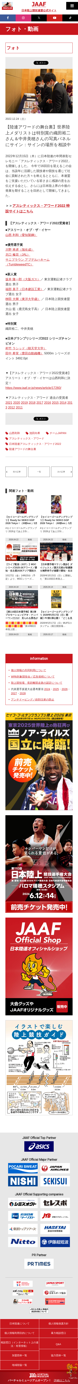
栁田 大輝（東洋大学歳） (22, 299)
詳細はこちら (62, 1380)
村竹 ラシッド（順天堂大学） (25, 348)
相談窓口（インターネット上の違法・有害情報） (19, 1344)
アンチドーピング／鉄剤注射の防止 (32, 699)
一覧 (39, 472)
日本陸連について (19, 1323)
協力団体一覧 (58, 1355)
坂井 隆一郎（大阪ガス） (22, 279)
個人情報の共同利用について (28, 670)
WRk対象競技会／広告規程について (33, 676)
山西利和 (14, 433)
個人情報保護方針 (58, 1323)
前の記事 (17, 472)
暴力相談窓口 (58, 1333)
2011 (19, 407)
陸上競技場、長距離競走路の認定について (36, 682)
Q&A (58, 1344)
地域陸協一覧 (19, 1365)
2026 (65, 689)
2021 (8, 402)
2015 (55, 402)
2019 (24, 402)
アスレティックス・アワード (26, 438)
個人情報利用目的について (19, 1333)
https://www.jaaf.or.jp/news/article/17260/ (33, 387)
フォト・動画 (21, 29)
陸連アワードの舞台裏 (22, 449)
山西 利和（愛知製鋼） (21, 235)
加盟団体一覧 (19, 1355)
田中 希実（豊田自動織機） (24, 353)
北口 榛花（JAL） (17, 254)
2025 (56, 689)
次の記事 (61, 472)
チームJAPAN (58, 433)
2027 (14, 693)
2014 (63, 402)
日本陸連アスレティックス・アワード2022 (35, 443)
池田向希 (34, 433)
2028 (23, 693)
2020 (16, 402)
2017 (39, 402)
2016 (47, 402)
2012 (11, 407)
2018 (32, 402)
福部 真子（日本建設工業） (24, 289)
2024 (47, 689)
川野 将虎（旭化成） (19, 249)
